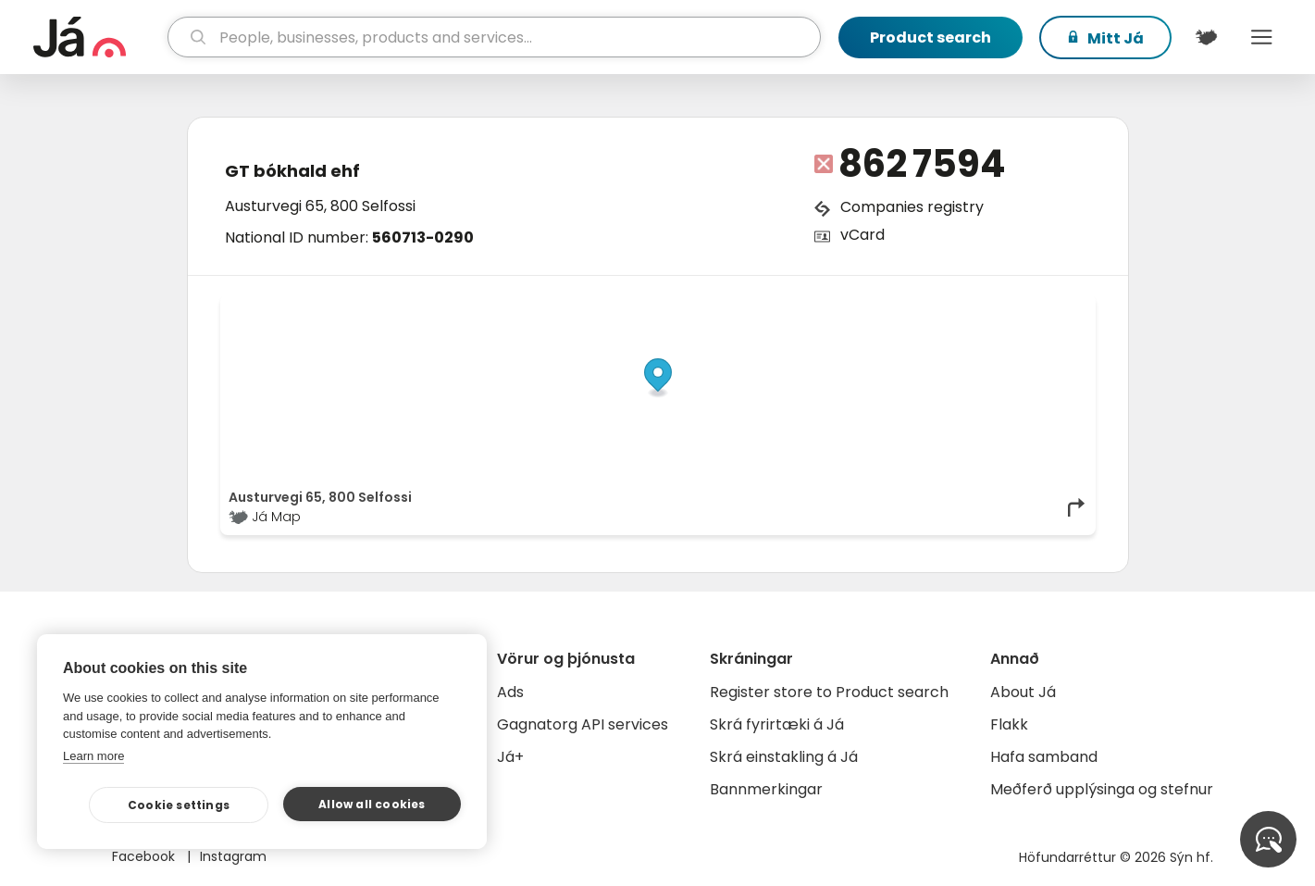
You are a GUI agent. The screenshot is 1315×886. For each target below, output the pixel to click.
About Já (1023, 692)
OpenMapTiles (1051, 307)
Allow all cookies (371, 804)
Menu (1262, 37)
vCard (862, 234)
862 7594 (922, 164)
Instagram (233, 856)
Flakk (1009, 724)
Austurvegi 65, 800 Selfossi (320, 206)
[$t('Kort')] (1206, 37)
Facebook (145, 856)
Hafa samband (1044, 756)
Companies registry (912, 207)
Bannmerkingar (766, 789)
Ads (510, 692)
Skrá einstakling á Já (784, 756)
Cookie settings (179, 805)
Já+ (510, 756)
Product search (930, 37)
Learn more (93, 756)
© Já (896, 307)
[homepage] (98, 37)
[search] (493, 37)
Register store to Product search (829, 692)
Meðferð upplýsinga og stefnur (1101, 789)
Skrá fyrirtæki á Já (777, 724)
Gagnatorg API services (582, 724)
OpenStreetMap (962, 307)
